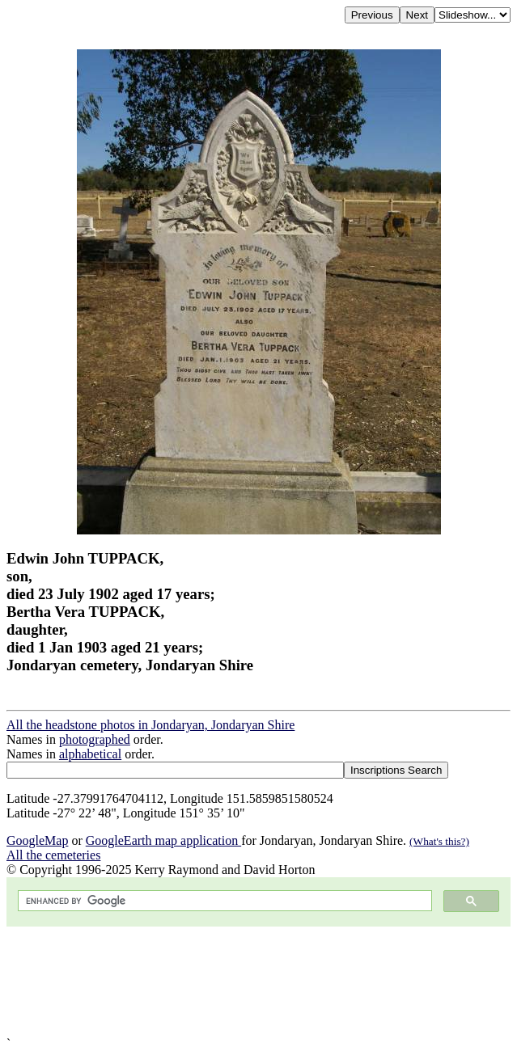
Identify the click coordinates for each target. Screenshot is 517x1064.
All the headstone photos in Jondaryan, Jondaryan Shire (150, 725)
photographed (94, 739)
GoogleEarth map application (163, 840)
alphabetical (90, 754)
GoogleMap (37, 840)
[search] (223, 901)
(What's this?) (439, 841)
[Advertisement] (258, 982)
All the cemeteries (53, 855)
